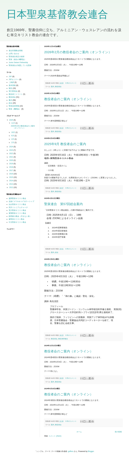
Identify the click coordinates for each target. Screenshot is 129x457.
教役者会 (58, 86)
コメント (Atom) (55, 436)
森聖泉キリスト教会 (16, 219)
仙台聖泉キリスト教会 (17, 204)
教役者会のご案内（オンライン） (68, 99)
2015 (11, 177)
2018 (11, 167)
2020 (11, 160)
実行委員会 (13, 91)
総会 (56, 252)
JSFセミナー (14, 79)
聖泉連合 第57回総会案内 (63, 204)
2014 (11, 181)
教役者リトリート (16, 94)
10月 (13, 132)
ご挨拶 (11, 82)
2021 (11, 157)
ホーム (79, 432)
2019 (11, 164)
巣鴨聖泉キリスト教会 (17, 213)
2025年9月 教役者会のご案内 (65, 144)
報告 (10, 88)
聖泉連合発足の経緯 (16, 57)
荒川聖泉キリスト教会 (17, 210)
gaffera (70, 451)
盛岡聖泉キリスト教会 (17, 198)
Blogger (91, 451)
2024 (11, 147)
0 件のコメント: (71, 83)
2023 (11, 150)
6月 (12, 136)
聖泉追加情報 (14, 106)
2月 (12, 142)
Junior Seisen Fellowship (18, 62)
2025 (11, 120)
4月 (12, 139)
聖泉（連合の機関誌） (17, 59)
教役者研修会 (63, 339)
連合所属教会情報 (16, 51)
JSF (10, 77)
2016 (11, 174)
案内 (52, 86)
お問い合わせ (14, 54)
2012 (11, 187)
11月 (13, 123)
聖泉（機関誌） (15, 109)
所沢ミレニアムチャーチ (18, 207)
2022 (11, 153)
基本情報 (12, 85)
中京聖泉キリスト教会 (17, 222)
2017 (11, 170)
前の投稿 (118, 432)
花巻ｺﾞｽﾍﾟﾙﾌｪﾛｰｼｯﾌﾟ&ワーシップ (21, 201)
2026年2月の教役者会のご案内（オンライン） (78, 52)
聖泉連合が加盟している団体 (20, 65)
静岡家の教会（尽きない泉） (20, 216)
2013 (11, 184)
